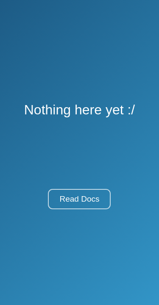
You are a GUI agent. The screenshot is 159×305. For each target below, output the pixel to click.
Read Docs (79, 198)
